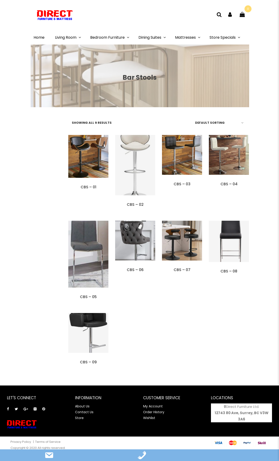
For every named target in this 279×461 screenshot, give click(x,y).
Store (79, 418)
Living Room (65, 37)
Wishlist (149, 418)
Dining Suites (149, 37)
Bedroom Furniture (107, 37)
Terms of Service (48, 442)
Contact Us (84, 412)
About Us (82, 406)
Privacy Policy (21, 442)
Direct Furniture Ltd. (242, 406)
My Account (153, 406)
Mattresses (185, 37)
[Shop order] (218, 122)
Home (39, 37)
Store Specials (223, 37)
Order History (153, 412)
